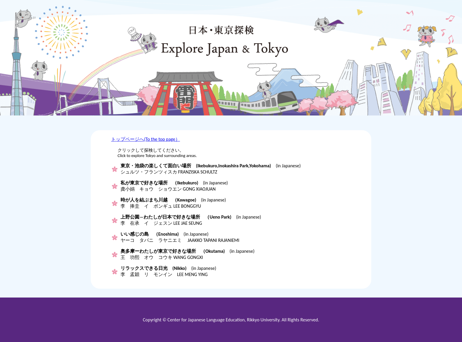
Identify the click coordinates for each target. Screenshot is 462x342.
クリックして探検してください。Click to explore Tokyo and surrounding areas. (157, 153)
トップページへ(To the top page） (145, 139)
